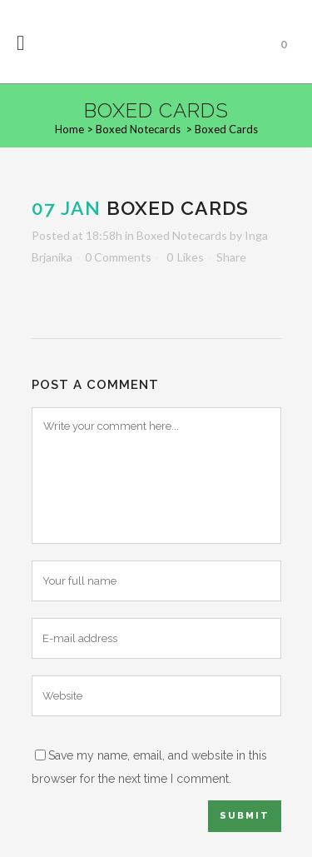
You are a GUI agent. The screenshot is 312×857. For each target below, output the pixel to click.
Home (69, 129)
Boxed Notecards (138, 129)
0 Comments (118, 257)
